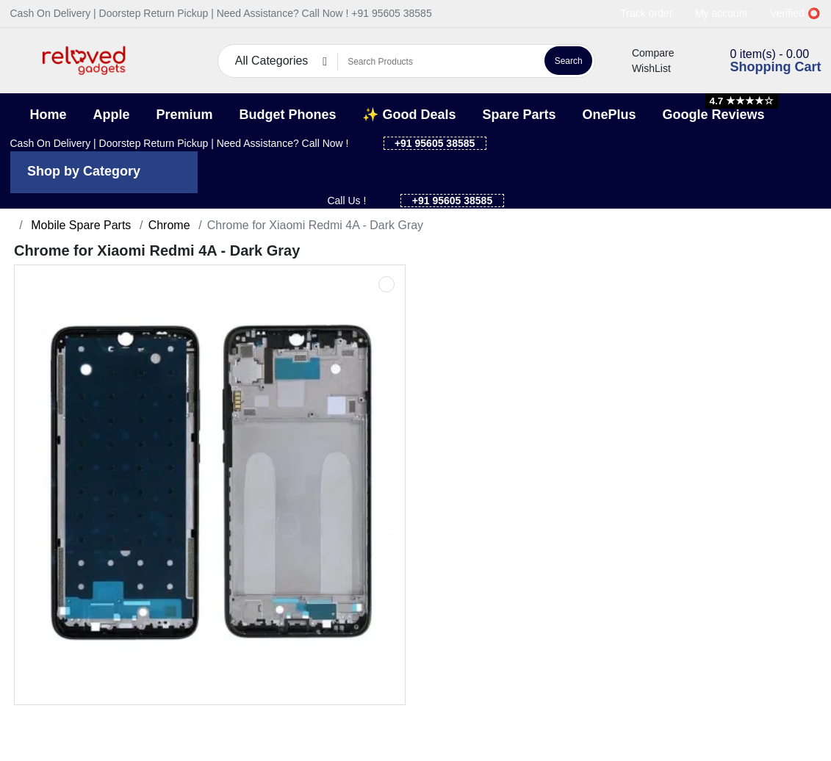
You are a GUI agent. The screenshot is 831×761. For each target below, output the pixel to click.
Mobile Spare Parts (80, 225)
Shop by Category (83, 171)
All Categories (272, 60)
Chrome (169, 225)
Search (569, 61)
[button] (19, 60)
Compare (644, 53)
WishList (643, 68)
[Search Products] (439, 62)
